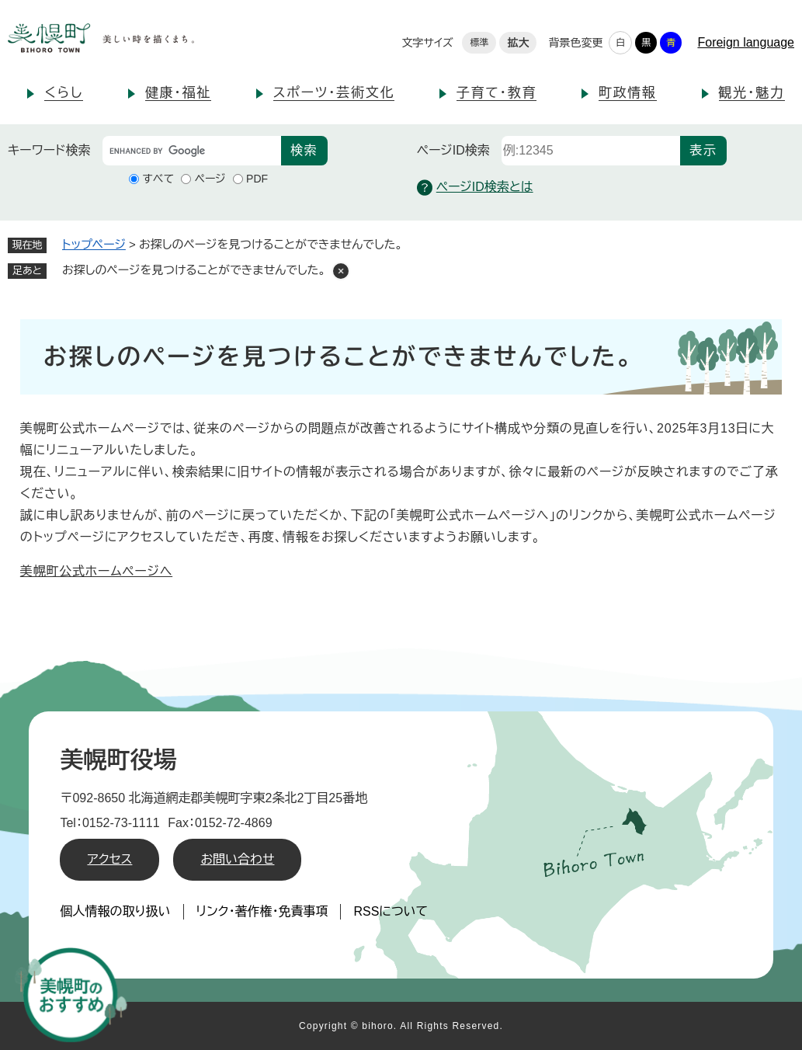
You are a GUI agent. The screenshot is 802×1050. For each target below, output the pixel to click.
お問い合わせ (237, 859)
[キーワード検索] (191, 150)
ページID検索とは (475, 187)
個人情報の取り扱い (115, 911)
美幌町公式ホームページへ (96, 571)
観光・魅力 (752, 92)
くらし (63, 92)
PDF (257, 178)
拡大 (518, 43)
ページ (209, 178)
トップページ (94, 244)
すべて (158, 178)
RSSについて (390, 911)
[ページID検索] (591, 150)
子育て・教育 (496, 92)
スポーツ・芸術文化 (333, 92)
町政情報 (628, 92)
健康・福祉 (178, 92)
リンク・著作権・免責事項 (262, 911)
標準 (479, 42)
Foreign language (745, 42)
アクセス (109, 859)
